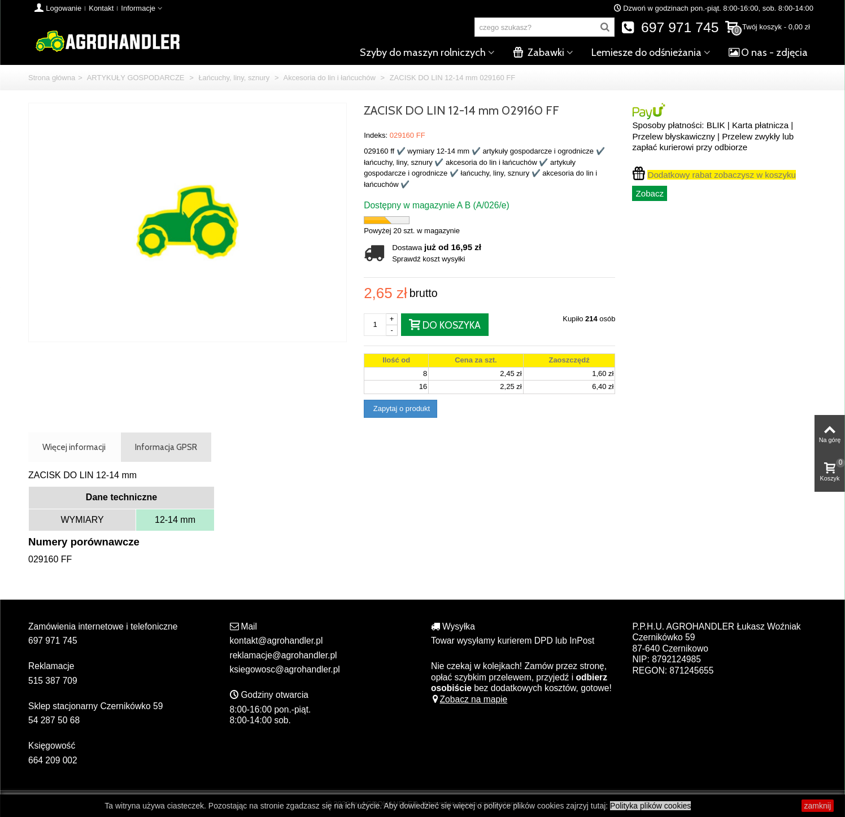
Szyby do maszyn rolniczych (423, 52)
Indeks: (375, 135)
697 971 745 (670, 27)
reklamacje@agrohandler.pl (283, 655)
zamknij (817, 805)
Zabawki (538, 52)
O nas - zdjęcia (768, 52)
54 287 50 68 (54, 720)
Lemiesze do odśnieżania (646, 52)
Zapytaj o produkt (400, 408)
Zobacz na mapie (469, 699)
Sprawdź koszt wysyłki (428, 259)
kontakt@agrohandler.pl (276, 640)
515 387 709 (52, 680)
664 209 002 (52, 760)
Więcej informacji (74, 447)
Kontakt (101, 8)
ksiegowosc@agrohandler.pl (285, 669)
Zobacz (649, 193)
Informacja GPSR (166, 447)
